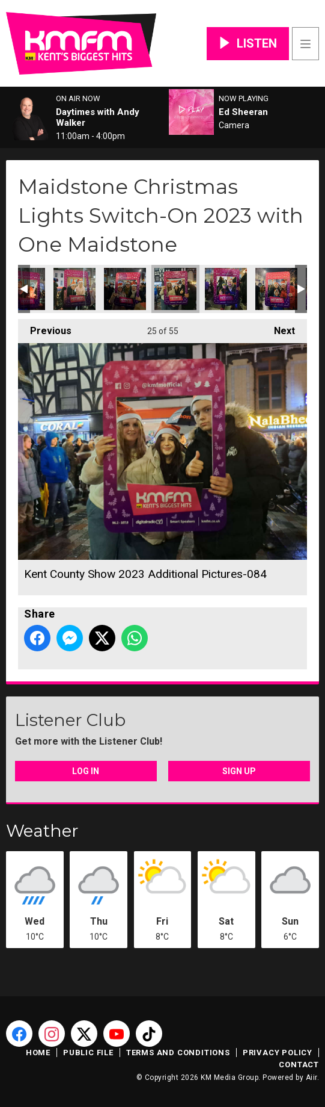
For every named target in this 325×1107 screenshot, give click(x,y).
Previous (44, 327)
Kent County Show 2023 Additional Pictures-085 (226, 289)
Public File (88, 1052)
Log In (85, 771)
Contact (299, 1064)
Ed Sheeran (243, 112)
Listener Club (70, 720)
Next (278, 327)
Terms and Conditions (178, 1052)
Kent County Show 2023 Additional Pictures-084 (175, 289)
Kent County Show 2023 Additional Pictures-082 (74, 289)
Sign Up (239, 771)
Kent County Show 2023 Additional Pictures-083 (125, 289)
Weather (42, 830)
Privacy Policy (277, 1052)
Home (38, 1052)
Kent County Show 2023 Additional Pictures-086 (276, 289)
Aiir (311, 1077)
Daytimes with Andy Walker (97, 117)
